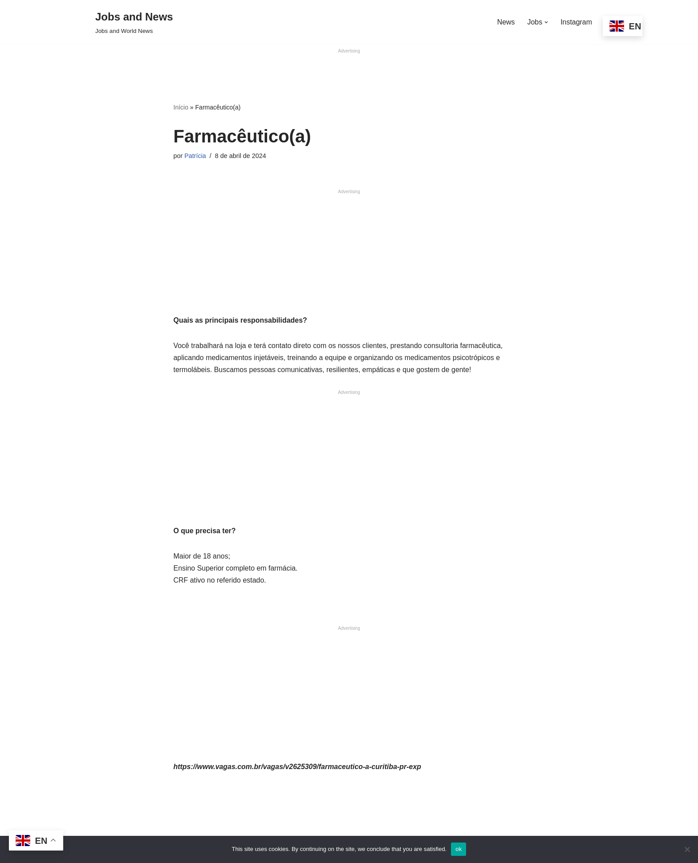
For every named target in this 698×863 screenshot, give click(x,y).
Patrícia (195, 155)
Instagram (576, 22)
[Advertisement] (349, 75)
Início (181, 107)
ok (458, 849)
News (506, 22)
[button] (546, 22)
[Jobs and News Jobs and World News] (134, 22)
